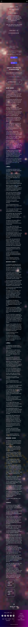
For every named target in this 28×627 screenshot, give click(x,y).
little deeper (14, 162)
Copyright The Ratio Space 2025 (14, 624)
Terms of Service (21, 616)
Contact (21, 613)
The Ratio (8, 498)
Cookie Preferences (21, 619)
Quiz (14, 57)
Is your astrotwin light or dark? (14, 76)
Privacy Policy (21, 615)
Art (14, 63)
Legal (21, 618)
